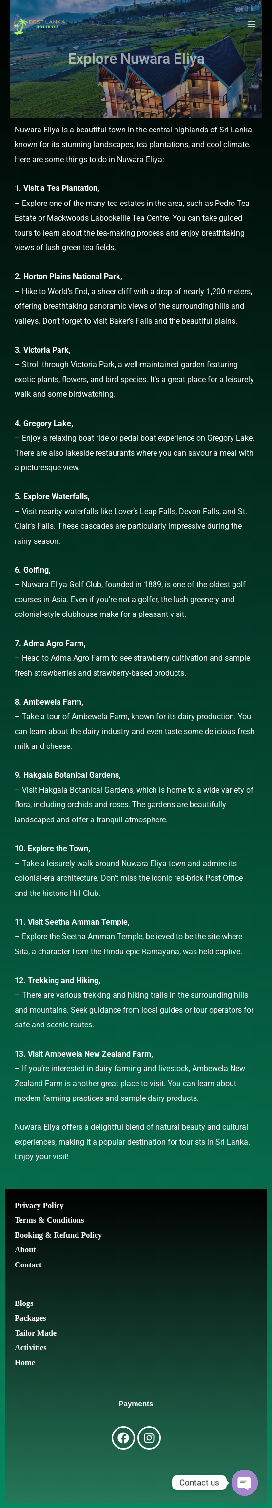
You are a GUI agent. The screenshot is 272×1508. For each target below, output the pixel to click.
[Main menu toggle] (251, 25)
